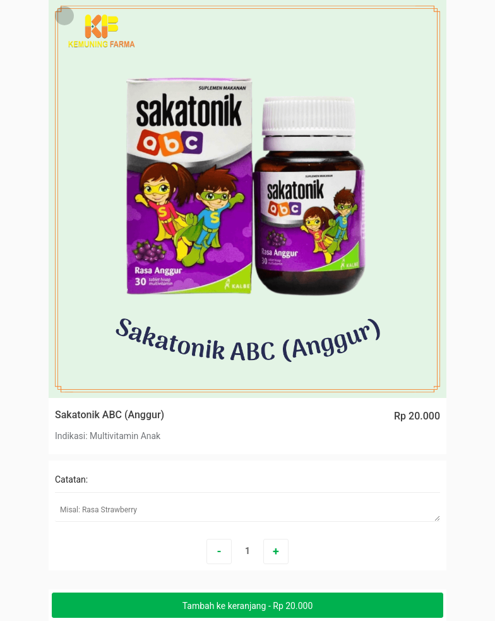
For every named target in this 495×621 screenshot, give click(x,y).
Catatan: (71, 479)
